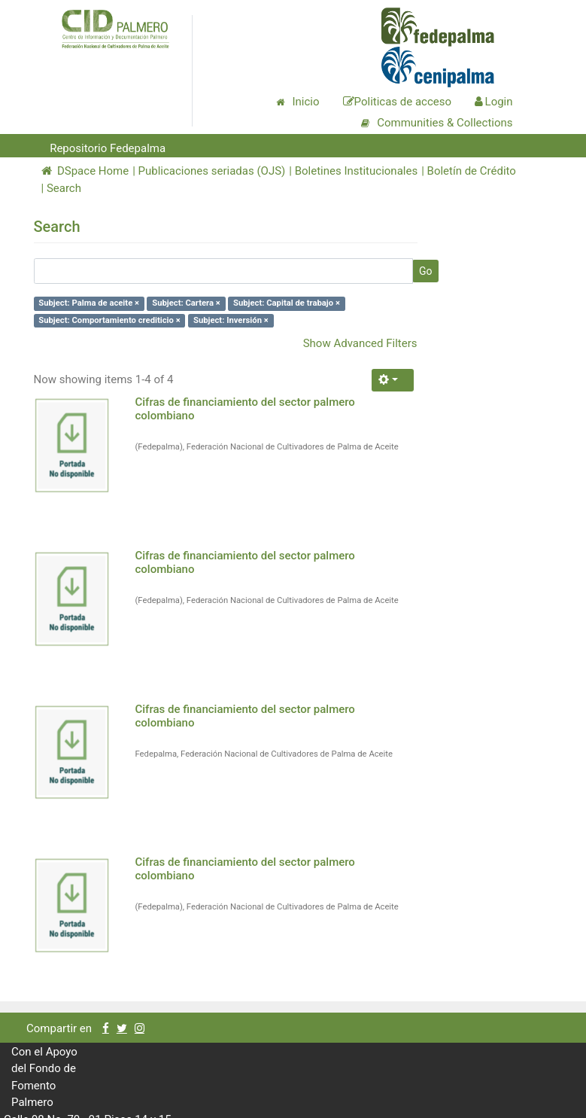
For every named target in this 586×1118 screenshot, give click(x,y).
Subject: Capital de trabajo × (286, 303)
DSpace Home (85, 171)
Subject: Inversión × (231, 320)
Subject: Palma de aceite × (88, 303)
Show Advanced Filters (360, 343)
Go (426, 271)
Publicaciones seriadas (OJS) (212, 171)
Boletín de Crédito (471, 171)
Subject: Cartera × (186, 303)
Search (64, 188)
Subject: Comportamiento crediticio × (109, 320)
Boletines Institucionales (356, 171)
